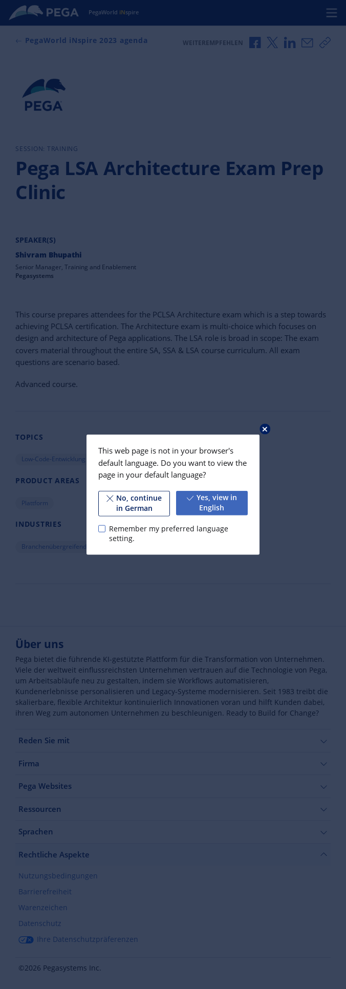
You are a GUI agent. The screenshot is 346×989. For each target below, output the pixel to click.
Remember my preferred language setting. (168, 533)
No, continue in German (134, 503)
